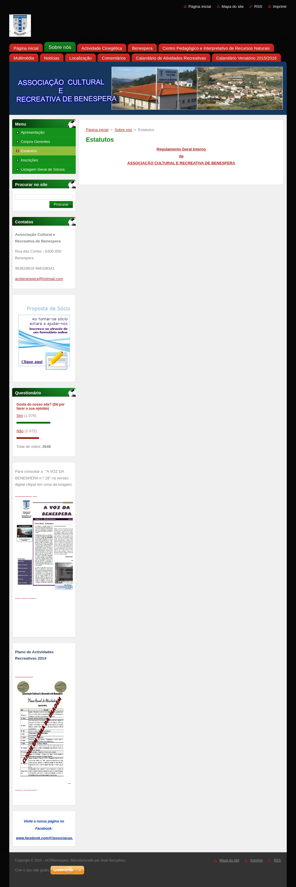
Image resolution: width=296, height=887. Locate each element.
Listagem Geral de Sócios (43, 169)
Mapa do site (233, 6)
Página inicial (199, 6)
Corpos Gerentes (35, 141)
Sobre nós (123, 130)
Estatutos (29, 151)
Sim (19, 415)
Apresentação (33, 132)
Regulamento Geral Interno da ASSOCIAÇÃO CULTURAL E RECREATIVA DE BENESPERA (181, 156)
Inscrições (29, 160)
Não (19, 431)
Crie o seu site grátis (32, 870)
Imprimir (280, 6)
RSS (258, 6)
